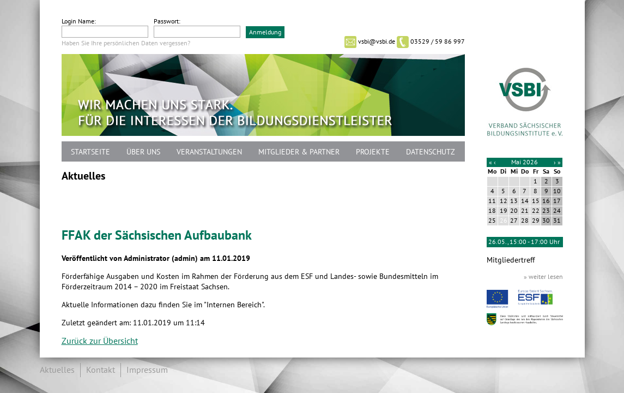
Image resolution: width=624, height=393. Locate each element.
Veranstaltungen (209, 152)
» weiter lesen (543, 277)
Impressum (147, 370)
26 (503, 220)
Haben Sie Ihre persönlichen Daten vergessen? (126, 43)
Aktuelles (57, 370)
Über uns (143, 152)
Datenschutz (430, 152)
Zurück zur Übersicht (100, 341)
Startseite (90, 152)
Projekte (373, 152)
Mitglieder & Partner (299, 152)
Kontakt (100, 370)
